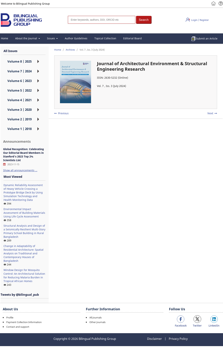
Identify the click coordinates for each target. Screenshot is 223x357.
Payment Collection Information (24, 322)
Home (57, 49)
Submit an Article (206, 38)
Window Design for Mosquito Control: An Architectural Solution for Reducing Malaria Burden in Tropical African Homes (24, 275)
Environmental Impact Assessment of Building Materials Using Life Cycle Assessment (24, 212)
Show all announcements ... (20, 170)
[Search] (101, 20)
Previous (63, 113)
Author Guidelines (76, 38)
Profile (9, 317)
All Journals (95, 317)
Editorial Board (132, 38)
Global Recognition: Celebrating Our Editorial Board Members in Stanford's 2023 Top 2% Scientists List (23, 154)
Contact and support (17, 326)
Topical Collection (105, 38)
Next (210, 113)
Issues (51, 38)
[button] (144, 20)
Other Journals (97, 322)
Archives (70, 49)
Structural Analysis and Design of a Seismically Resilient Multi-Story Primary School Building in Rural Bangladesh (24, 231)
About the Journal (26, 38)
